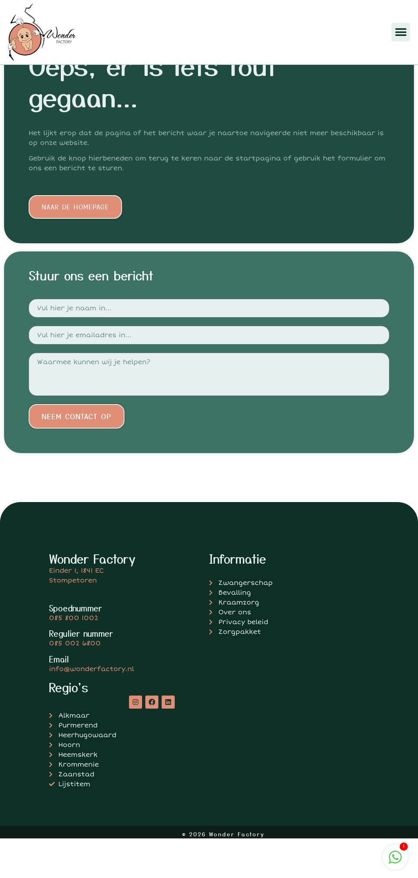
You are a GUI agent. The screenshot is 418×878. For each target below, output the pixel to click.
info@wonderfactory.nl (91, 709)
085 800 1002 (73, 657)
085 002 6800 (75, 683)
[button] (400, 32)
